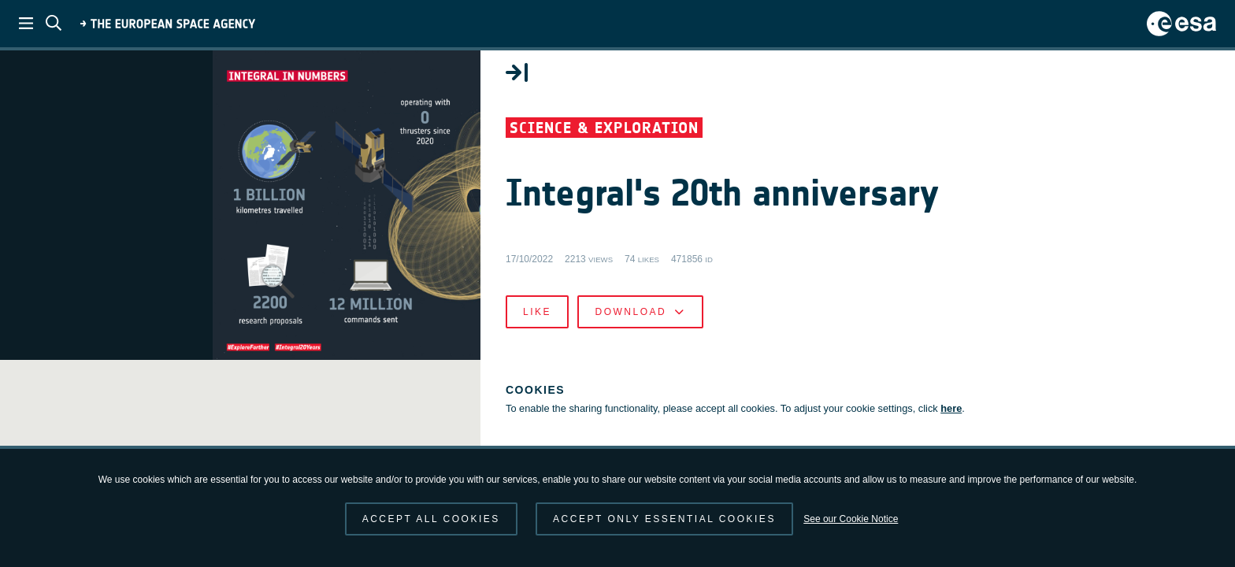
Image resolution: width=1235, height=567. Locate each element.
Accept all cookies (431, 518)
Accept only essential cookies (664, 518)
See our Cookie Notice (850, 518)
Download (967, 378)
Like (865, 378)
